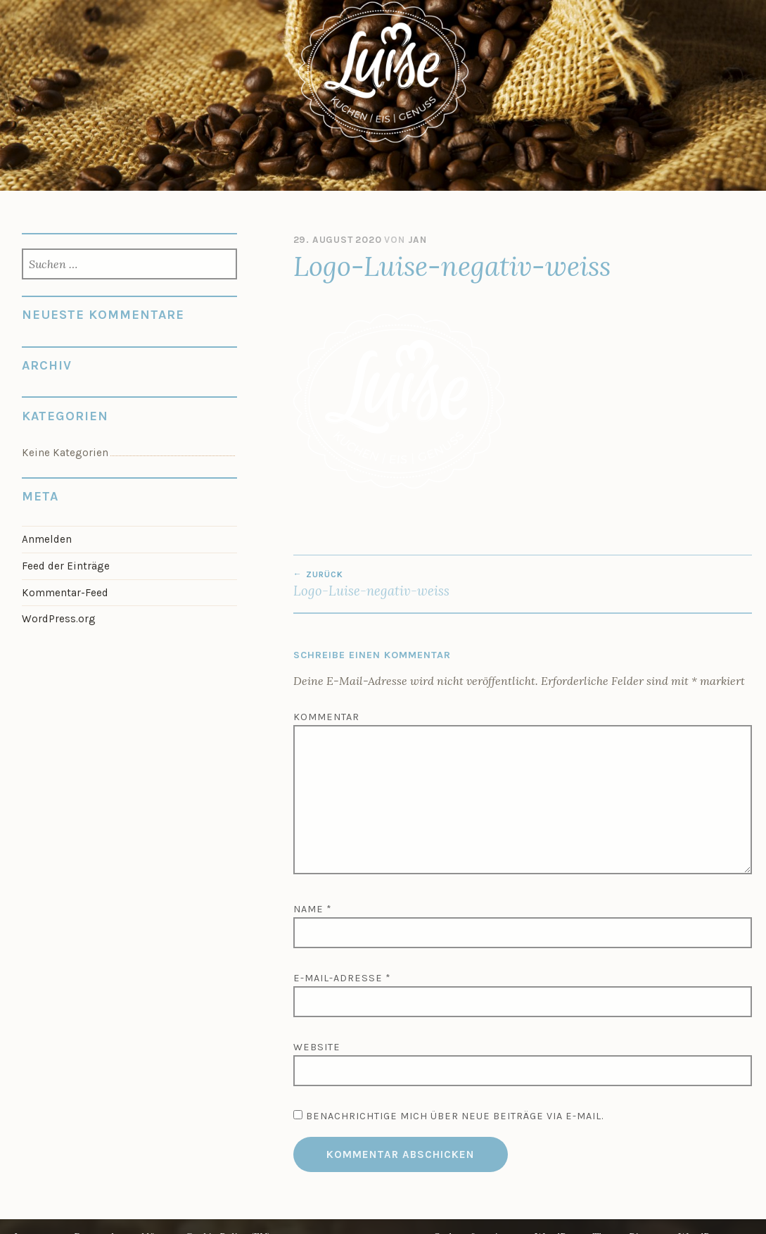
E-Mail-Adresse (342, 978)
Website (316, 1047)
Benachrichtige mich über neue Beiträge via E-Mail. (455, 1116)
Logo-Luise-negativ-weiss (408, 584)
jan (417, 239)
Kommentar (326, 717)
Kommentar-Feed (65, 592)
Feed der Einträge (66, 566)
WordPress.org (59, 618)
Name (312, 909)
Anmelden (47, 539)
